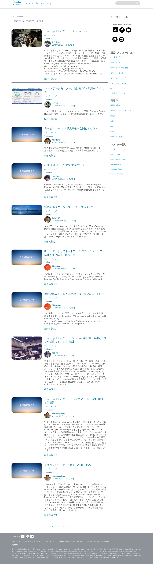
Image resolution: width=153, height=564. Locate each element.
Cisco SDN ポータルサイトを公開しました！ (70, 207)
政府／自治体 (115, 105)
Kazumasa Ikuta (58, 414)
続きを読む (50, 79)
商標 (107, 541)
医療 (112, 132)
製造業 (112, 116)
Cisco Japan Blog (19, 16)
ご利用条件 (60, 541)
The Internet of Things (118, 83)
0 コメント (70, 45)
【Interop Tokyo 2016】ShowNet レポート (69, 31)
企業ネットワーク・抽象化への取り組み (67, 465)
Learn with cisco (116, 174)
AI (111, 88)
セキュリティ (115, 62)
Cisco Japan (57, 266)
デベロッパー (115, 154)
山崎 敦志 (56, 176)
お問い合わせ (16, 541)
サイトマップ (51, 541)
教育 (112, 126)
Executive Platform (117, 160)
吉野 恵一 (56, 353)
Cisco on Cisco (116, 169)
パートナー (114, 149)
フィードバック (27, 541)
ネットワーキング (117, 57)
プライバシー (88, 541)
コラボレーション (117, 73)
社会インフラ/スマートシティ (121, 110)
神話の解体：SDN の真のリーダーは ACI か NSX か (74, 294)
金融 (112, 121)
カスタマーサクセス (118, 93)
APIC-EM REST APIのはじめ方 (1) (64, 165)
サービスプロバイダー (118, 78)
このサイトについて (39, 541)
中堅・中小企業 (116, 137)
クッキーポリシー (99, 541)
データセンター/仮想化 (119, 68)
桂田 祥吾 (56, 42)
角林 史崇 (56, 140)
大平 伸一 (56, 103)
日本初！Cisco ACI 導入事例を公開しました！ (71, 128)
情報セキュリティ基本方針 (73, 541)
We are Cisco (115, 164)
